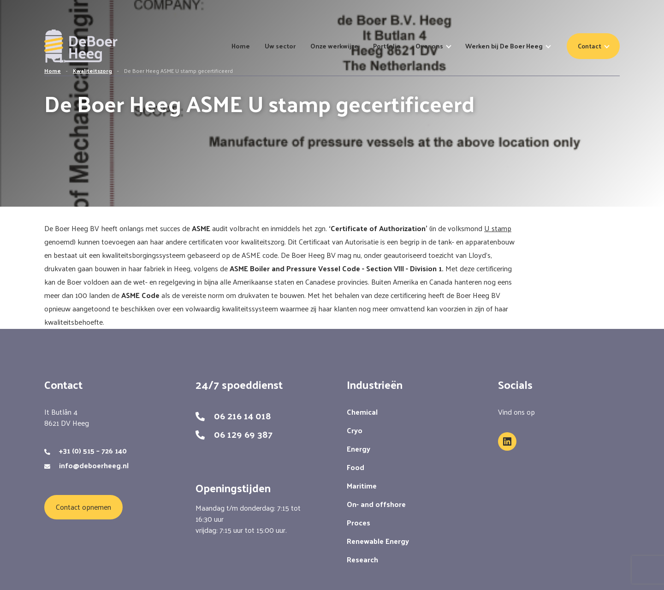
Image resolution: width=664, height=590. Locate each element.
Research (362, 559)
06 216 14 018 (242, 415)
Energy (358, 448)
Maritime (362, 485)
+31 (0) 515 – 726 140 (93, 450)
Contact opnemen (83, 506)
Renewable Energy (378, 541)
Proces (358, 522)
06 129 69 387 (243, 434)
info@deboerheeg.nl (94, 465)
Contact (589, 46)
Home (240, 46)
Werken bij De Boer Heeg (504, 46)
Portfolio (387, 46)
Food (355, 467)
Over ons (429, 46)
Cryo (354, 430)
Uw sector (280, 46)
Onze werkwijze (334, 46)
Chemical (362, 411)
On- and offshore (376, 504)
